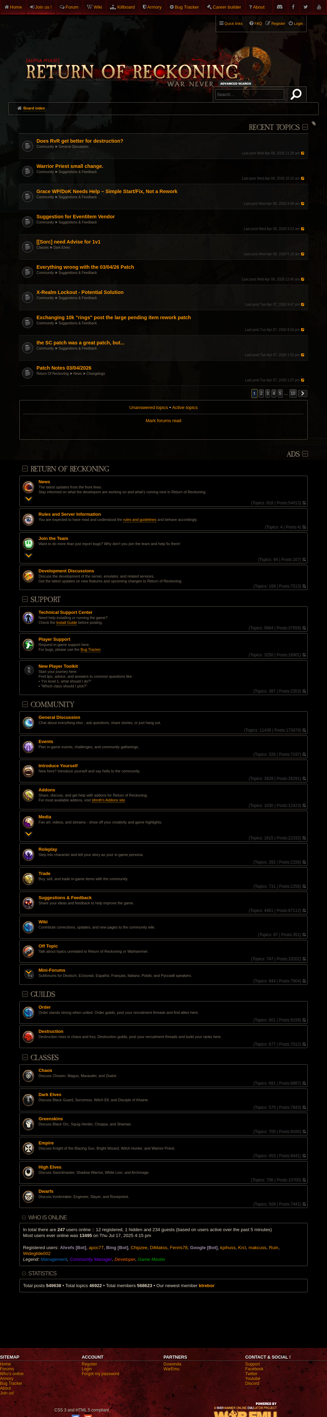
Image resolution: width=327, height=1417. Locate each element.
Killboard (126, 7)
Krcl (242, 1247)
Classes (43, 247)
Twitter (251, 1373)
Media (45, 817)
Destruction (51, 1031)
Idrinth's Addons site (108, 800)
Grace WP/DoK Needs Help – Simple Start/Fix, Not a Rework (107, 191)
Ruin (273, 1247)
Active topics (185, 407)
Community (45, 147)
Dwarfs (46, 1191)
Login (87, 1369)
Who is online (47, 1217)
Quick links (233, 23)
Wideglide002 (37, 1253)
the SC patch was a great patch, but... (81, 342)
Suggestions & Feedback (78, 172)
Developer (125, 1259)
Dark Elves (61, 247)
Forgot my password (100, 1373)
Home (16, 7)
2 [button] (261, 393)
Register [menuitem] (278, 23)
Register (89, 1364)
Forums (7, 1369)
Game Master (152, 1259)
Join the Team (53, 538)
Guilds (42, 995)
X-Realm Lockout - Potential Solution (80, 292)
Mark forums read (163, 420)
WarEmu (171, 1369)
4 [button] (274, 393)
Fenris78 (179, 1247)
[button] (303, 393)
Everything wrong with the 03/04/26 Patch (85, 267)
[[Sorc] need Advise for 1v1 (69, 242)
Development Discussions (66, 571)
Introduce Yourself (58, 765)
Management (54, 1259)
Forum (72, 7)
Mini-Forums (52, 970)
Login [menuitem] (298, 23)
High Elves (50, 1167)
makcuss (257, 1247)
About (259, 7)
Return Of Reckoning (53, 373)
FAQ (258, 23)
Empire (46, 1143)
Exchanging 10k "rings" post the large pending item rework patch (114, 317)
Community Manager (91, 1259)
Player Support (54, 639)
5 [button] (280, 393)
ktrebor (206, 1285)
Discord (252, 1383)
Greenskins (51, 1118)
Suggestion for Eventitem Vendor (76, 216)
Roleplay (48, 849)
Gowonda (172, 1364)
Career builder (227, 7)
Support (45, 600)
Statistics (42, 1273)
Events (46, 741)
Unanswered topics (148, 407)
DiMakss (159, 1247)
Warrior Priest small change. (70, 166)
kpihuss (228, 1247)
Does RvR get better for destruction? (80, 141)
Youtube (252, 1378)
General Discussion (74, 147)
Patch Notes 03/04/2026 (64, 368)
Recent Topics (274, 128)
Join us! (7, 1393)
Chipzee (139, 1247)
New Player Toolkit (58, 666)
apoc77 (96, 1247)
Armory (154, 7)
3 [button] (268, 393)
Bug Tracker (187, 7)
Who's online (11, 1373)
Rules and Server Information (70, 514)
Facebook (254, 1369)
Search (297, 96)
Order (45, 1007)
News (77, 373)
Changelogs (96, 373)
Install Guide (66, 622)
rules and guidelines (139, 519)
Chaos (45, 1070)
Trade (45, 873)
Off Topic (48, 946)
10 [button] (293, 393)
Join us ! (43, 7)
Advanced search (236, 83)
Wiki (98, 7)
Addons (47, 790)
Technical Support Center (66, 612)
